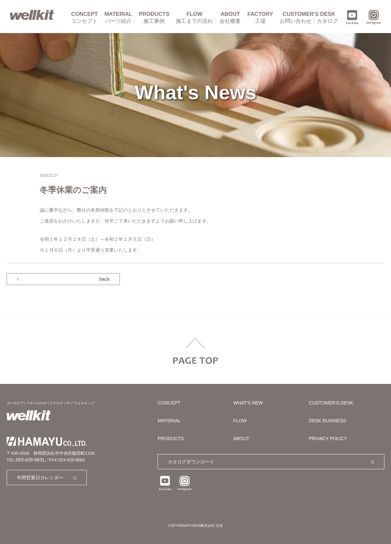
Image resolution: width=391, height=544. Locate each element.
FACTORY (260, 17)
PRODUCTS (154, 17)
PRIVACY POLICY (328, 438)
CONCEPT (84, 17)
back (104, 279)
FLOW (194, 17)
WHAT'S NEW (248, 402)
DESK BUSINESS (327, 420)
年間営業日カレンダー (40, 477)
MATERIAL (118, 17)
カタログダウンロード (191, 461)
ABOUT (230, 17)
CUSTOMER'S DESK (309, 17)
